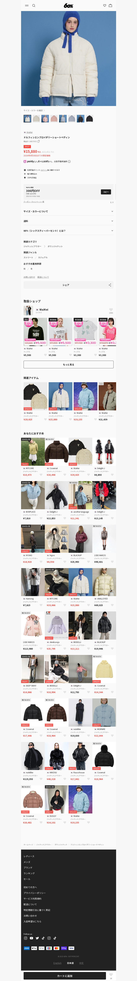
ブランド (28, 867)
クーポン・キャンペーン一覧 (34, 201)
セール (27, 879)
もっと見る (68, 364)
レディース (29, 856)
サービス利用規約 (32, 898)
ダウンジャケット (55, 246)
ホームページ (28, 844)
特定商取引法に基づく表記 (37, 910)
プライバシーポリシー (35, 892)
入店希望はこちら (32, 921)
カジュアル (43, 257)
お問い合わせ (29, 277)
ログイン (44, 170)
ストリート (28, 257)
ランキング (29, 873)
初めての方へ (30, 887)
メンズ (27, 861)
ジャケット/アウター (32, 246)
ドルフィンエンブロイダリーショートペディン (87, 844)
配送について (43, 277)
